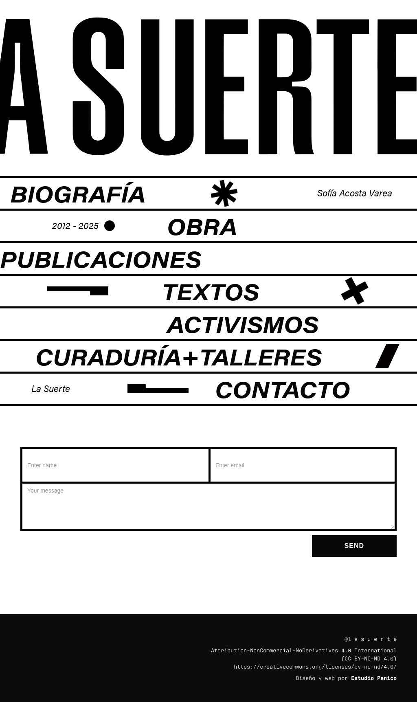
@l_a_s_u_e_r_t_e (371, 638)
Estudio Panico (374, 677)
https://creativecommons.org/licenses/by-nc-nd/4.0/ (315, 666)
